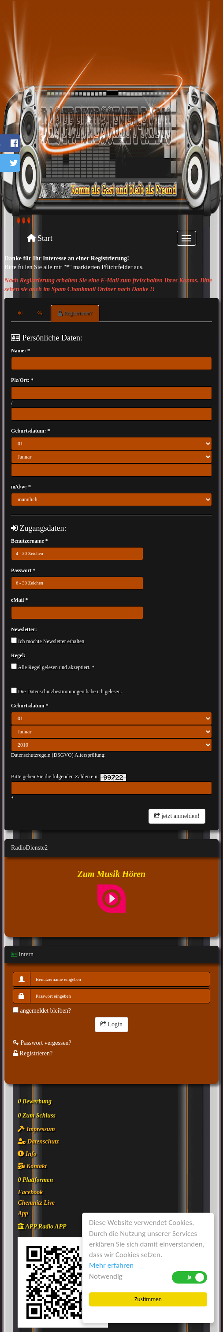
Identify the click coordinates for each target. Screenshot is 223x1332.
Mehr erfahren (111, 1265)
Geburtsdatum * (29, 706)
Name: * (20, 351)
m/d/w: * (21, 487)
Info (27, 1154)
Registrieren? (75, 313)
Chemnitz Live (36, 1202)
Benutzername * (29, 541)
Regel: (18, 655)
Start (40, 238)
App (23, 1213)
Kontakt (32, 1166)
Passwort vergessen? (42, 1043)
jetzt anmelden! (177, 816)
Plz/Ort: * (22, 380)
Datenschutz (38, 1141)
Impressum (36, 1129)
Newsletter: (24, 629)
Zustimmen (148, 1299)
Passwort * (23, 570)
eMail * (19, 600)
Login (111, 1024)
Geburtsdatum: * (30, 431)
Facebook (30, 1192)
